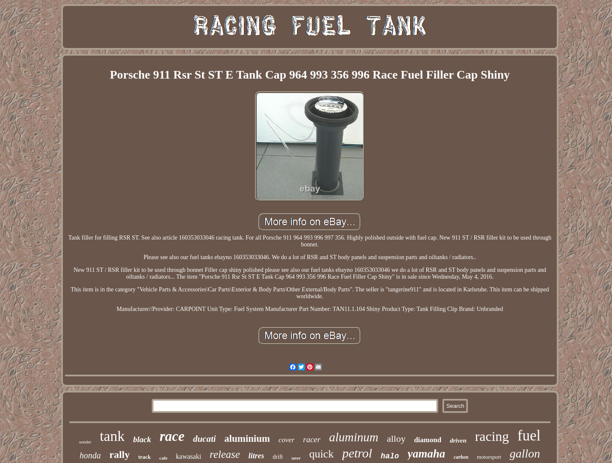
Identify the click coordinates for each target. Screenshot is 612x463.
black (142, 439)
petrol (357, 453)
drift (278, 457)
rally (119, 454)
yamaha (426, 453)
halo (390, 456)
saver (296, 458)
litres (256, 456)
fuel (529, 435)
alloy (396, 438)
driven (458, 440)
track (144, 457)
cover (286, 440)
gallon (525, 453)
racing (492, 436)
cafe (163, 457)
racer (311, 439)
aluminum (353, 437)
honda (90, 455)
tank (112, 436)
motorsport (489, 457)
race (172, 436)
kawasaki (188, 456)
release (225, 454)
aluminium (247, 438)
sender (85, 441)
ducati (204, 439)
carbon (460, 457)
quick (321, 454)
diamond (427, 440)
